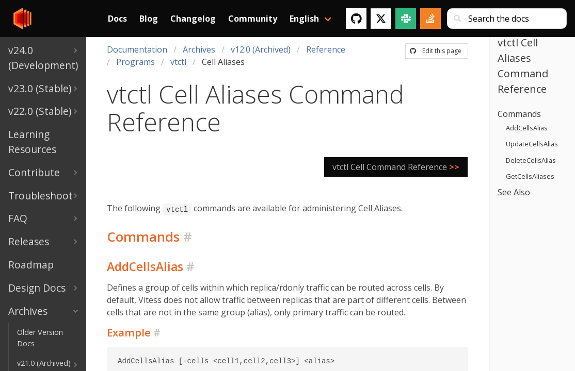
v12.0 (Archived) (261, 49)
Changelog (193, 18)
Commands (519, 114)
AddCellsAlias (527, 127)
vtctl (178, 62)
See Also (514, 192)
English (304, 18)
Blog (148, 18)
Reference (325, 49)
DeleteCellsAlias (531, 160)
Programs (135, 62)
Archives (199, 49)
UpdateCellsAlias (532, 143)
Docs (117, 18)
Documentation (137, 49)
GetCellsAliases (530, 176)
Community (252, 18)
